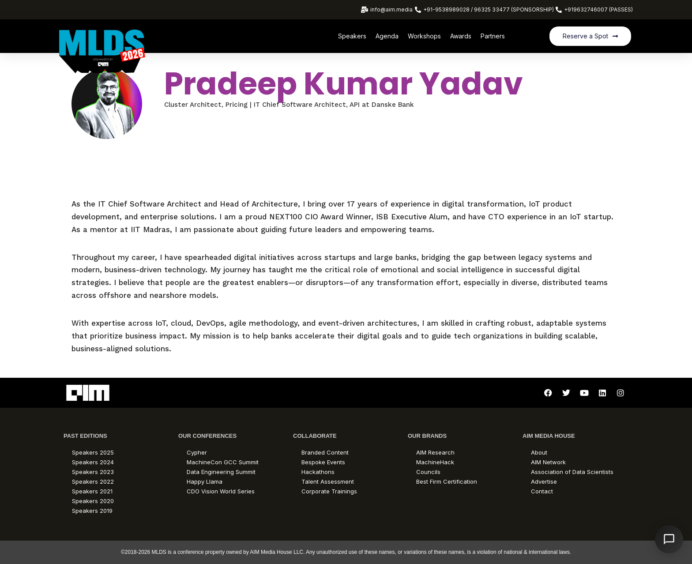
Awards (460, 36)
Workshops (424, 36)
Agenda (387, 36)
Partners (493, 36)
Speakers (352, 36)
